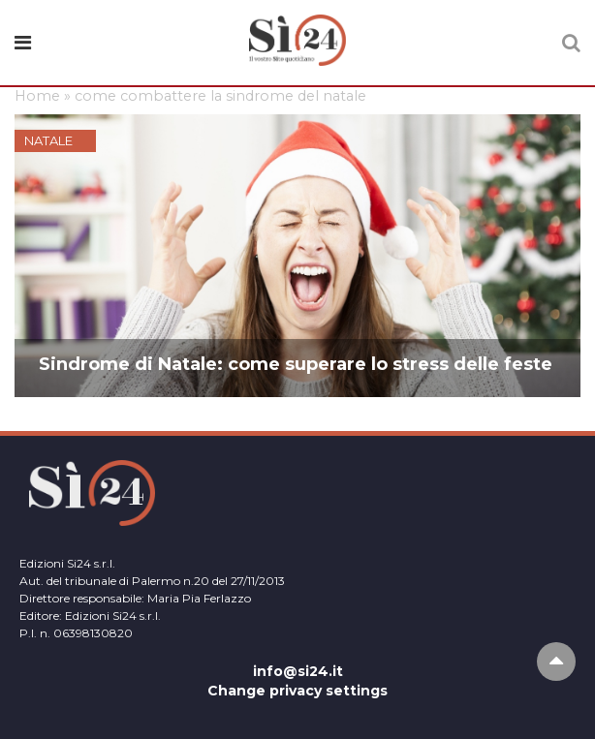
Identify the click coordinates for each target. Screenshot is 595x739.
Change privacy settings (297, 690)
